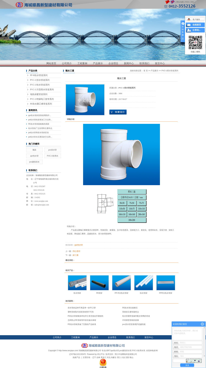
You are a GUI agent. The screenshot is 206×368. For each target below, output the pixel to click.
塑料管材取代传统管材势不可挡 (81, 312)
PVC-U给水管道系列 (39, 85)
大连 (123, 357)
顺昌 (34, 150)
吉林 (98, 357)
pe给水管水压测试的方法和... (40, 137)
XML (192, 2)
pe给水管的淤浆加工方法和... (40, 120)
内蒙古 (113, 357)
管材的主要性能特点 (130, 312)
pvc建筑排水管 (126, 350)
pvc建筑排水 (34, 162)
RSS (187, 2)
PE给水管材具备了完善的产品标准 (82, 324)
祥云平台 (101, 354)
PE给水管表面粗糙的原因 (38, 124)
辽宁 (94, 357)
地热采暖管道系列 (38, 94)
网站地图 (180, 2)
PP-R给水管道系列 (39, 75)
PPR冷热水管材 (165, 293)
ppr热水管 (34, 156)
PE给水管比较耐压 (130, 308)
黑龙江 (103, 357)
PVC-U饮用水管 (138, 350)
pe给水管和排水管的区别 (38, 133)
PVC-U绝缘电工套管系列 (42, 99)
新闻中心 (129, 63)
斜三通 (75, 255)
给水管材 (77, 293)
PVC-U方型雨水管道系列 (42, 89)
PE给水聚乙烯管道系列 (41, 104)
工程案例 (82, 63)
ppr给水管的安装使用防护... (39, 115)
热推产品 (76, 357)
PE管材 (99, 293)
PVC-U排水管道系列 (39, 80)
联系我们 (144, 63)
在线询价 (118, 112)
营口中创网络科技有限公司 (126, 354)
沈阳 (127, 357)
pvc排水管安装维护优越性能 (133, 324)
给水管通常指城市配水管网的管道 (136, 316)
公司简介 (67, 63)
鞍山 (131, 357)
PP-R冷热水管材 (121, 293)
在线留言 (196, 25)
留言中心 (160, 63)
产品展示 (98, 63)
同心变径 (76, 251)
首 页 (145, 71)
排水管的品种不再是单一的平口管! (82, 308)
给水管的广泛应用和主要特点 (40, 128)
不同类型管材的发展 (130, 320)
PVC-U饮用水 (52, 156)
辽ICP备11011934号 (77, 354)
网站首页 (51, 63)
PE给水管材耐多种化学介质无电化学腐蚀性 (85, 316)
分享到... (196, 30)
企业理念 (113, 63)
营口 (119, 357)
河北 (108, 357)
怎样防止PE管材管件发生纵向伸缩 (82, 320)
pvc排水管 (52, 150)
